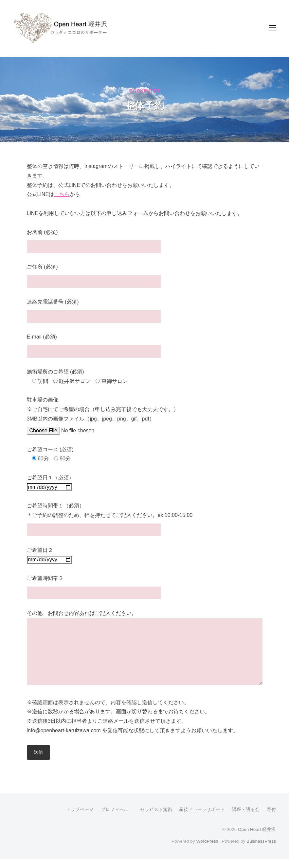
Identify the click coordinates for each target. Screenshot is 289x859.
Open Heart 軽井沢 (257, 829)
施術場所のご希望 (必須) (55, 371)
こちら (62, 194)
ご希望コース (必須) (50, 449)
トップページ (80, 809)
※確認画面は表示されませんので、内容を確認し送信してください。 (108, 702)
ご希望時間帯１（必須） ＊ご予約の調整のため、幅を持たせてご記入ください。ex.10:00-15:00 (110, 517)
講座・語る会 (246, 809)
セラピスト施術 (153, 809)
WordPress (207, 841)
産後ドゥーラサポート (202, 809)
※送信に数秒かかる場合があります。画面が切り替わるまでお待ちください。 (118, 711)
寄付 (271, 809)
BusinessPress (261, 841)
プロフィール (114, 809)
